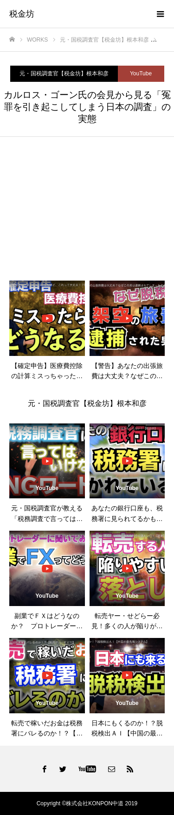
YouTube (141, 73)
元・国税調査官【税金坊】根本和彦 (64, 73)
